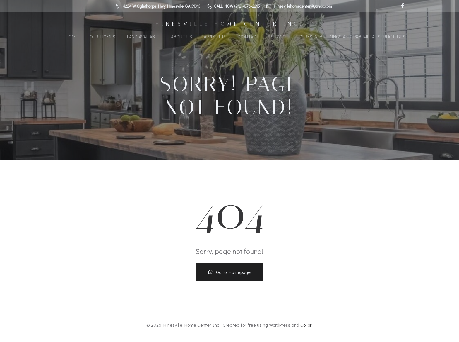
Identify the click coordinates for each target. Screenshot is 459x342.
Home (72, 36)
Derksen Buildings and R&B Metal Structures (352, 36)
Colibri (306, 325)
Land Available (143, 36)
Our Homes (102, 36)
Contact (249, 36)
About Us (181, 36)
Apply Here (215, 36)
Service (279, 36)
